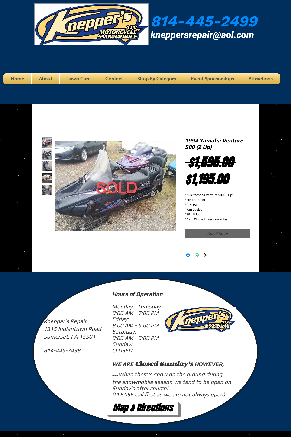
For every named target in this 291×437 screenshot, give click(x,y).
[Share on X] (205, 255)
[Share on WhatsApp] (197, 255)
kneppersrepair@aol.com (202, 34)
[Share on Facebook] (188, 255)
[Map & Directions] (142, 408)
